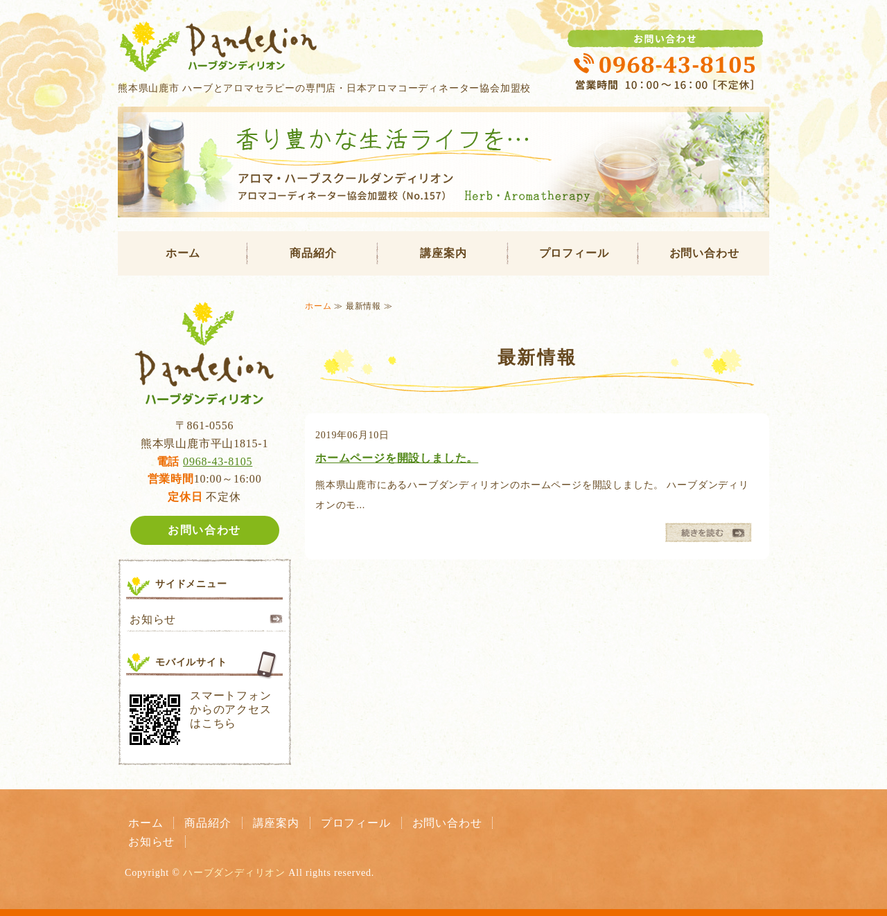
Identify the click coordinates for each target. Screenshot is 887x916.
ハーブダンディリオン (234, 873)
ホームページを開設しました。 (396, 458)
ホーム (183, 253)
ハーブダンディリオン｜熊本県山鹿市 (443, 44)
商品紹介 (313, 253)
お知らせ (153, 619)
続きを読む (708, 532)
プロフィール (574, 253)
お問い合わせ (704, 253)
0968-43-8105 (217, 461)
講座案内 (443, 253)
